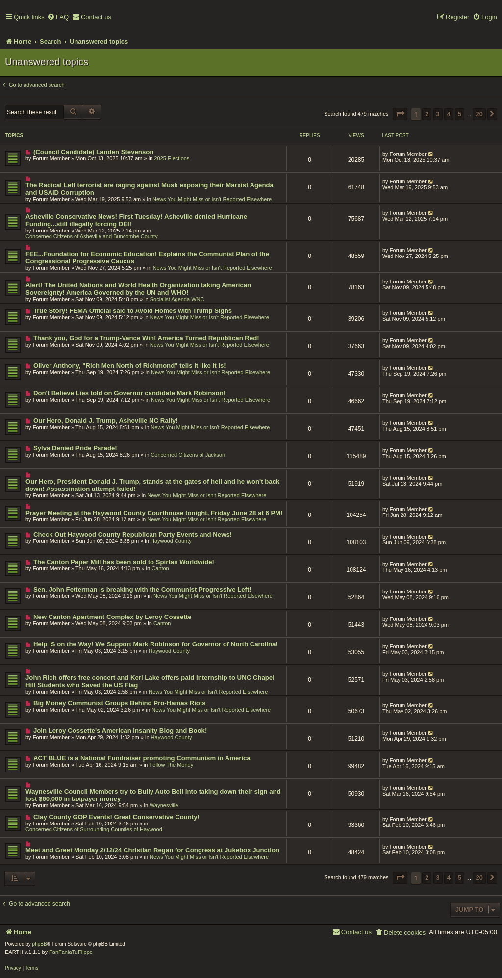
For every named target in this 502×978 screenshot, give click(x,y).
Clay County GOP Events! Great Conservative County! (116, 817)
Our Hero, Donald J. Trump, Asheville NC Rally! (105, 420)
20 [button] (479, 114)
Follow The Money (172, 765)
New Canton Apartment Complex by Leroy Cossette (112, 616)
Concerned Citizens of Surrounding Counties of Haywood (93, 829)
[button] (400, 114)
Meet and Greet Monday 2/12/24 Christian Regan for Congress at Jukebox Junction (152, 850)
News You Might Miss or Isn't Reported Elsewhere (212, 199)
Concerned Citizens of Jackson (188, 455)
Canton (160, 568)
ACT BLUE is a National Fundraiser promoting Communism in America (142, 758)
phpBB (39, 944)
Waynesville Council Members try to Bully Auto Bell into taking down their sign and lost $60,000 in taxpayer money (153, 795)
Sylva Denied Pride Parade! (75, 448)
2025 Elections (171, 158)
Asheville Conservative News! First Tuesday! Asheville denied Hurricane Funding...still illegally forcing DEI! (136, 220)
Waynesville (164, 805)
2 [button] (426, 114)
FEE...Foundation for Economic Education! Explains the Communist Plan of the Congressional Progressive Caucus (147, 257)
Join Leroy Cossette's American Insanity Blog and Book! (120, 730)
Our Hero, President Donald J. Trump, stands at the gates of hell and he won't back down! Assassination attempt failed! (152, 485)
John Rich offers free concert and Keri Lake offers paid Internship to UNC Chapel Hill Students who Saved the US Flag (150, 681)
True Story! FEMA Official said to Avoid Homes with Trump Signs (132, 310)
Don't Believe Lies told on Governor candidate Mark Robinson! (129, 393)
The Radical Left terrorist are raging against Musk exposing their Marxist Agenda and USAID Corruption (149, 188)
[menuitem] (58, 17)
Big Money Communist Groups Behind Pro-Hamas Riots (119, 703)
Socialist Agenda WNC (177, 299)
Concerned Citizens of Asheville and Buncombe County (91, 236)
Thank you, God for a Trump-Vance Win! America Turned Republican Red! (146, 338)
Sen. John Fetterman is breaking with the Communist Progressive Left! (142, 589)
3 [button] (438, 114)
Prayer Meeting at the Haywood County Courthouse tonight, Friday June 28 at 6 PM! (154, 512)
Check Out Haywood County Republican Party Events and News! (132, 534)
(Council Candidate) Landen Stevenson (93, 151)
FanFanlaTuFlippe (71, 952)
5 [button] (459, 114)
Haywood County (171, 541)
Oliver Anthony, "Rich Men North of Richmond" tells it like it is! (129, 365)
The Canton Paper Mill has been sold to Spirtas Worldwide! (123, 562)
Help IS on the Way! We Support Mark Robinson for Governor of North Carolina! (155, 644)
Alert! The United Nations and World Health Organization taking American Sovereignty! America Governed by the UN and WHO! (138, 289)
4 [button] (449, 114)
